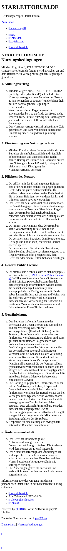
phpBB (20, 509)
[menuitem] (12, 34)
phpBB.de (41, 518)
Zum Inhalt (7, 22)
